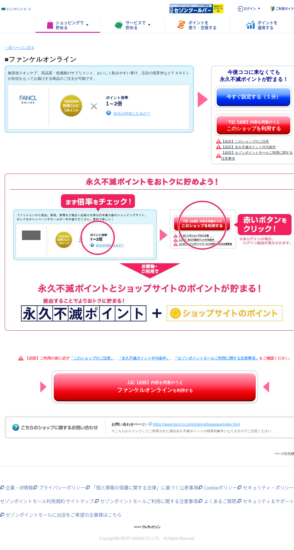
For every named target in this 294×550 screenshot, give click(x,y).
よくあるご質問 (220, 501)
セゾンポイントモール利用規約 (32, 501)
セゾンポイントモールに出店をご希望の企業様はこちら (64, 514)
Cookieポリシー (220, 487)
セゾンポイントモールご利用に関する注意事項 (149, 501)
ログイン (250, 8)
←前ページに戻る (19, 47)
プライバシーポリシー (62, 487)
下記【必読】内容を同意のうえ (254, 125)
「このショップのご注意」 (92, 358)
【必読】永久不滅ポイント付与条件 (248, 147)
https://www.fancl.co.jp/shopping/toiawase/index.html (196, 424)
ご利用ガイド (284, 8)
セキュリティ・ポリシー (268, 487)
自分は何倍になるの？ (131, 113)
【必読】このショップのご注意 (245, 141)
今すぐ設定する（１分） (254, 96)
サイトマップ (80, 501)
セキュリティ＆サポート (268, 501)
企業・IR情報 (19, 487)
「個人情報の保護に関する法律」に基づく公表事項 (144, 487)
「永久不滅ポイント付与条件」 (144, 358)
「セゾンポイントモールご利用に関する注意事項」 (216, 358)
